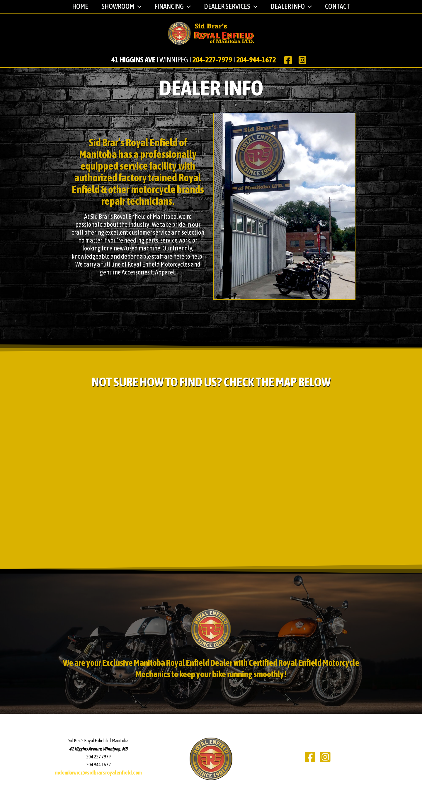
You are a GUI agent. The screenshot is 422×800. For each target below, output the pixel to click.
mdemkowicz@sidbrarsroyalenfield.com (98, 773)
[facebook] (289, 60)
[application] (136, 6)
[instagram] (303, 60)
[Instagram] (325, 757)
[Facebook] (310, 757)
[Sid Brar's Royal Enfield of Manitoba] (211, 33)
